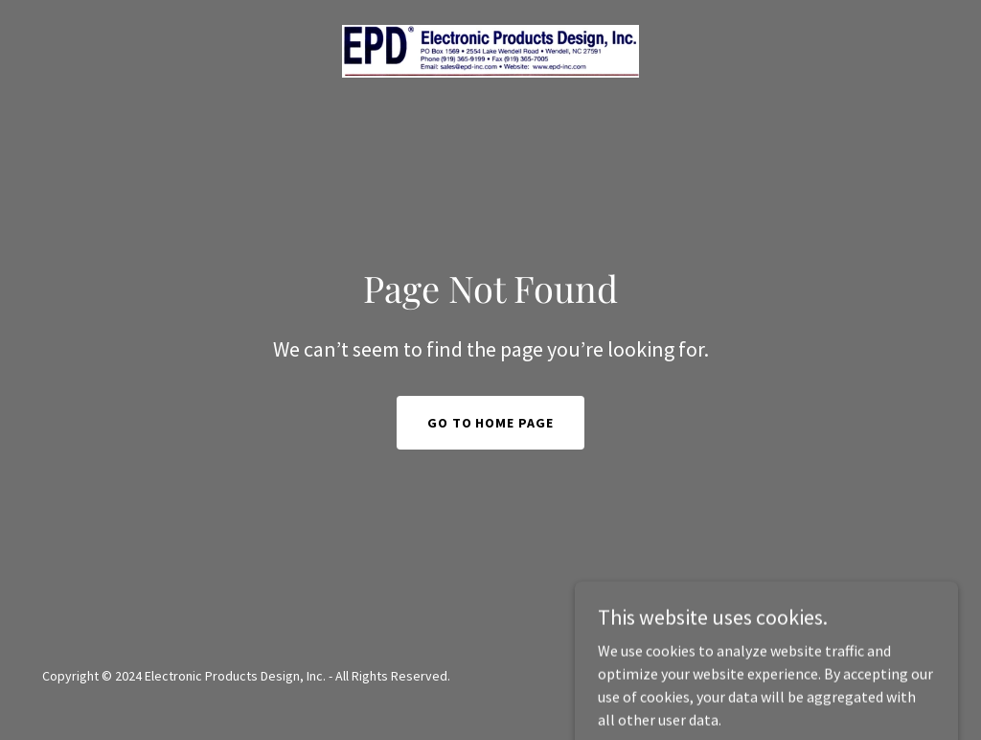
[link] (490, 48)
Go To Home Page (491, 422)
